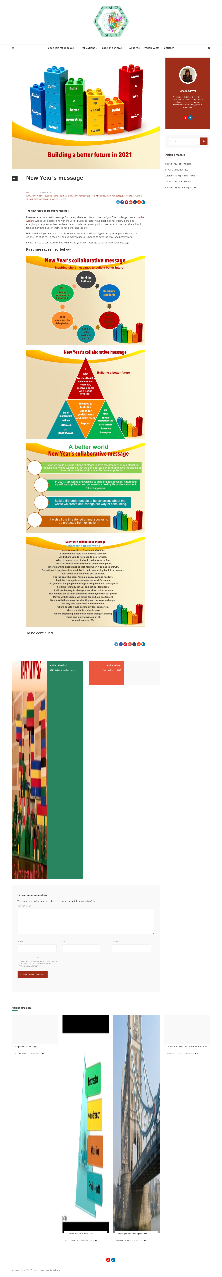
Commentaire (24, 906)
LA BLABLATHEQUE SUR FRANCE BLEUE (187, 1046)
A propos (134, 48)
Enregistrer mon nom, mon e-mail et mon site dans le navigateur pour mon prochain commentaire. (38, 963)
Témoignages (152, 48)
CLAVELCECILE (31, 193)
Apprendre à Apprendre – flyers (180, 175)
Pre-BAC (63, 199)
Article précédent (58, 665)
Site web (115, 942)
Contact (169, 48)
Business (48, 196)
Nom (20, 942)
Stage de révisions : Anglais (178, 163)
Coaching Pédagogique (61, 48)
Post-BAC (128, 196)
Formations (88, 48)
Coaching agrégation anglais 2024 (181, 187)
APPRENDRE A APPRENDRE (178, 181)
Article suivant (114, 665)
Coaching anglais (112, 48)
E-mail (65, 942)
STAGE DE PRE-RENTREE (176, 169)
